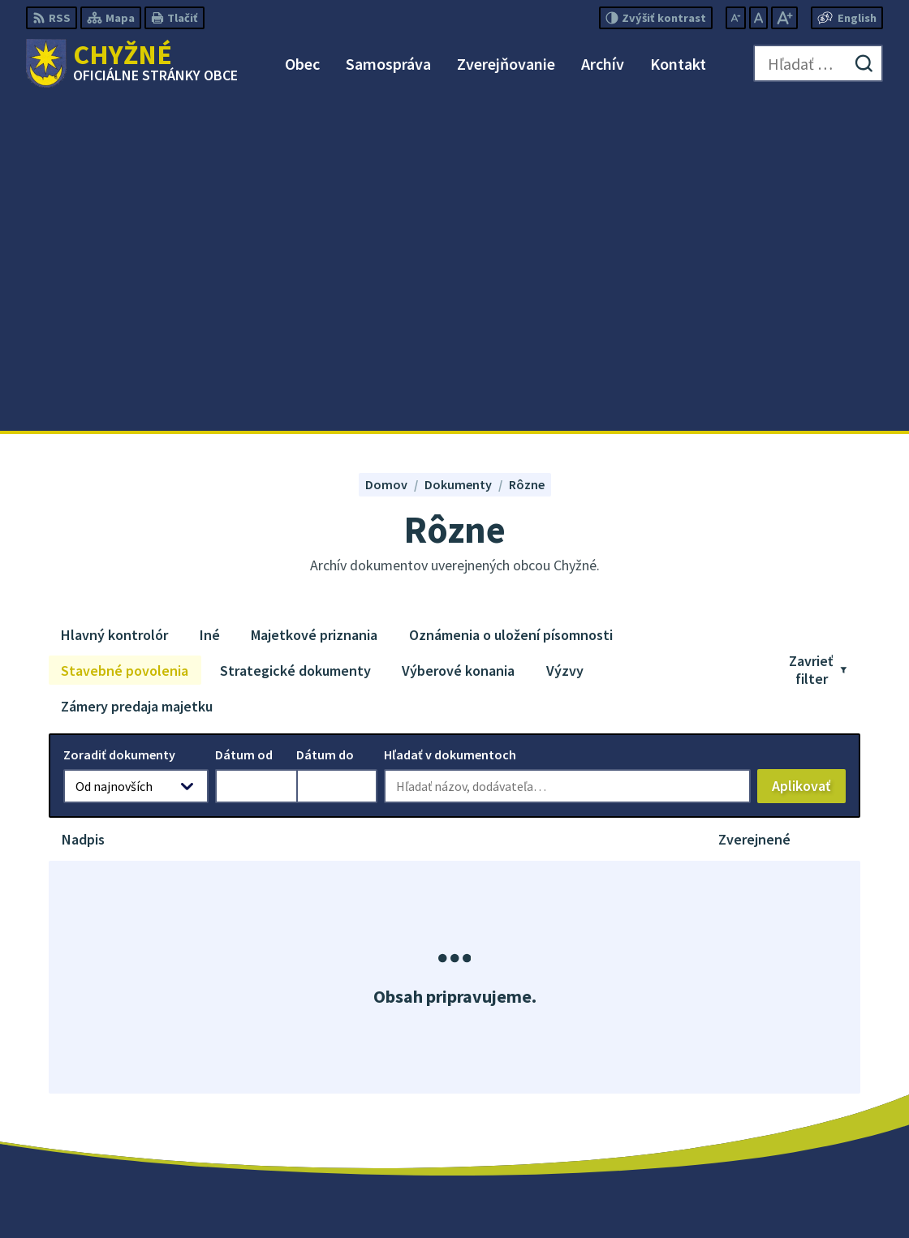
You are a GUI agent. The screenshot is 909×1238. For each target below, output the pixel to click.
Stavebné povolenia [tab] (124, 340)
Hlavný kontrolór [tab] (114, 304)
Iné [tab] (210, 304)
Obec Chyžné (650, 1194)
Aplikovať (809, 459)
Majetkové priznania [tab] (314, 304)
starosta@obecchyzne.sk (810, 1104)
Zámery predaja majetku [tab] (137, 376)
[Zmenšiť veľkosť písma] (736, 17)
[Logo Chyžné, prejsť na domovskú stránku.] (132, 63)
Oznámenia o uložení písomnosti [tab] (511, 304)
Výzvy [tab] (565, 340)
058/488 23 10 (774, 1085)
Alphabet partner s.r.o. (446, 1194)
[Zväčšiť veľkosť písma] (784, 17)
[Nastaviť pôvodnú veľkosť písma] (758, 17)
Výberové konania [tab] (458, 340)
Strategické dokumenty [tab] (295, 340)
